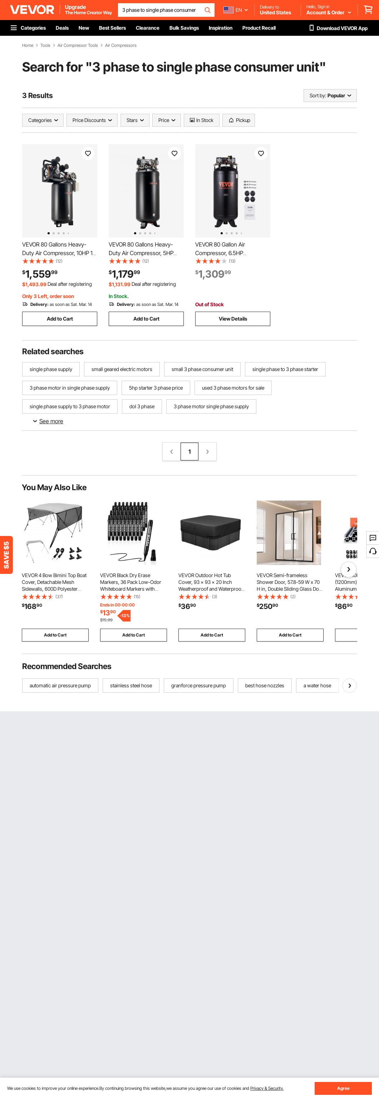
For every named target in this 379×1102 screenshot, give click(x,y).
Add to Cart (60, 319)
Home (27, 45)
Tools (45, 45)
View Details (233, 319)
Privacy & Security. (267, 1088)
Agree (343, 1088)
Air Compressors (121, 45)
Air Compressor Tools (78, 45)
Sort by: (318, 95)
